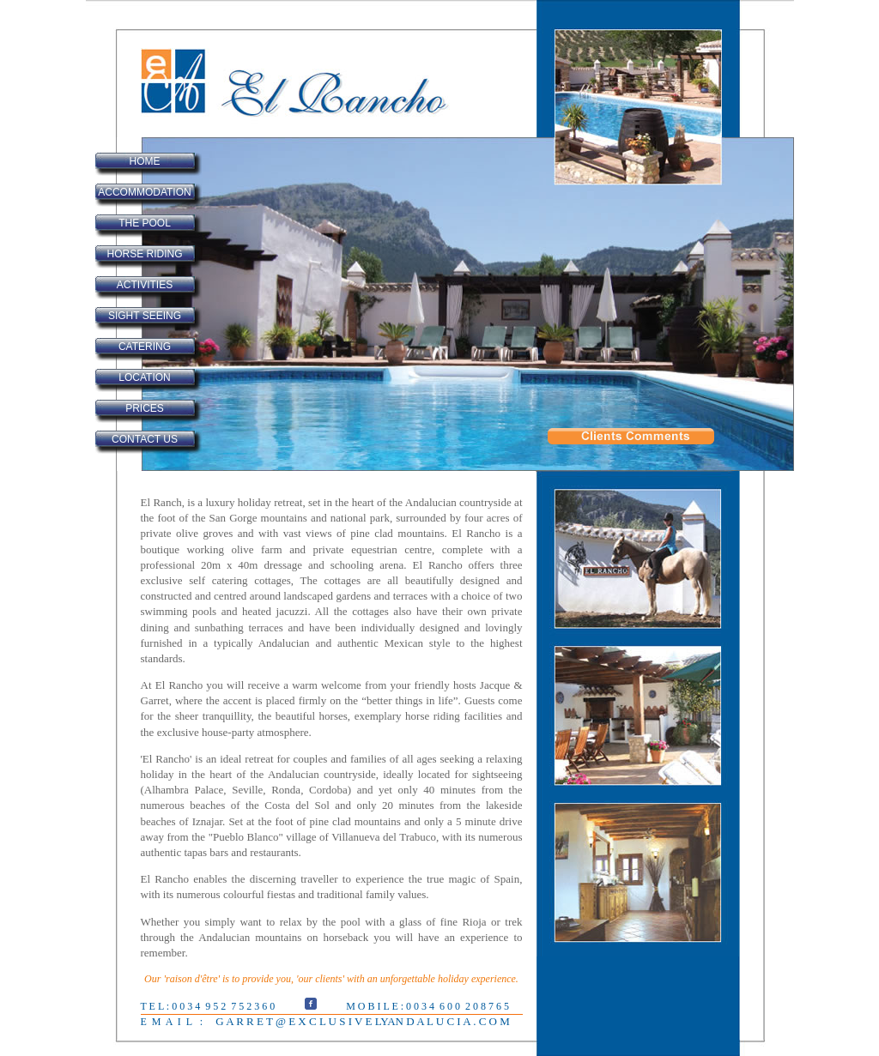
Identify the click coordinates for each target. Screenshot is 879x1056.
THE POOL (144, 223)
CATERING (144, 347)
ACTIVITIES (145, 285)
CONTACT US (145, 439)
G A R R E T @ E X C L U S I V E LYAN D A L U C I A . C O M (361, 1021)
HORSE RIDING (144, 254)
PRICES (144, 408)
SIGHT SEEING (144, 316)
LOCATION (144, 377)
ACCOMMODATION (144, 192)
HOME (145, 161)
